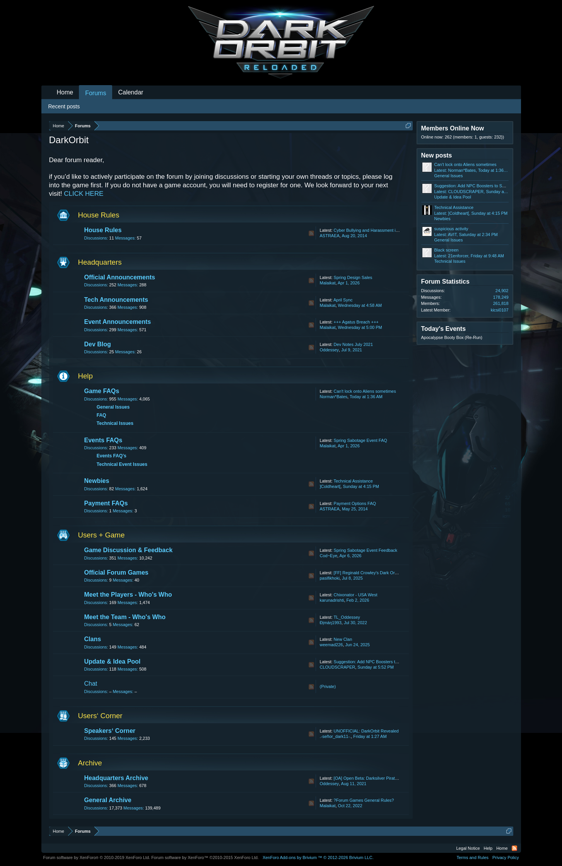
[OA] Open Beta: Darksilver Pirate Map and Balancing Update (392, 778)
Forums (95, 93)
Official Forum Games (116, 572)
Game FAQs (102, 391)
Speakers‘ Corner (110, 730)
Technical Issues (115, 423)
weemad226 (331, 644)
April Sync (343, 300)
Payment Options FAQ (355, 503)
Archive (90, 763)
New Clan (343, 639)
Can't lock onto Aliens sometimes (365, 391)
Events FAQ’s (111, 456)
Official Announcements (119, 277)
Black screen (446, 250)
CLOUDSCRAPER (337, 667)
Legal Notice (468, 848)
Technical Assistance (353, 481)
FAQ (101, 415)
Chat (90, 683)
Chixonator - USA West (356, 594)
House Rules (99, 215)
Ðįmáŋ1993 (331, 622)
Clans (92, 639)
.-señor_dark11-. (335, 736)
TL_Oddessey (346, 617)
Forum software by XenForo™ (205, 857)
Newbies (96, 480)
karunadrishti (332, 600)
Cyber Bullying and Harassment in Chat (371, 230)
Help (85, 376)
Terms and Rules (472, 857)
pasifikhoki (330, 578)
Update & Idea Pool (112, 661)
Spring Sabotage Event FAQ (360, 440)
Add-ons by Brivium (318, 857)
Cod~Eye (329, 555)
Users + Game (101, 535)
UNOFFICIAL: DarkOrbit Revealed (366, 731)
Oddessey (329, 349)
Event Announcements (117, 321)
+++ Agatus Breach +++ (356, 322)
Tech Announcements (116, 299)
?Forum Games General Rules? (364, 800)
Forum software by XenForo (96, 857)
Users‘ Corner (100, 716)
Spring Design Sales (353, 277)
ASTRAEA (330, 235)
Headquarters (100, 262)
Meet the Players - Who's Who (128, 594)
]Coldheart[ (330, 486)
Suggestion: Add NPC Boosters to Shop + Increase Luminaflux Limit (398, 661)
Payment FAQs (106, 503)
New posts (436, 155)
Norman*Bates (334, 396)
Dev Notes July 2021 (353, 344)
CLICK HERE (83, 193)
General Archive (108, 800)
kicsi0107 (500, 310)
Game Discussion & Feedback (128, 550)
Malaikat (328, 283)
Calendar (130, 92)
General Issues (113, 407)
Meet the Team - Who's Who (125, 617)
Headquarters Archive (116, 778)
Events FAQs (103, 440)
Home (65, 92)
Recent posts (64, 106)
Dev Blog (97, 344)
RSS (311, 233)
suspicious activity (451, 228)
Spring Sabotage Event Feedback (366, 550)
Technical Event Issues (122, 464)
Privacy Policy (505, 857)
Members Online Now (452, 128)
